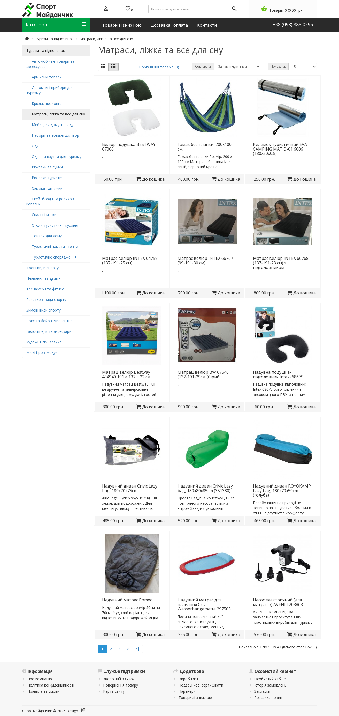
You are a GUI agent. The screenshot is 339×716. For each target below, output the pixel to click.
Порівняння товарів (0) (159, 66)
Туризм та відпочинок (54, 38)
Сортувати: (203, 66)
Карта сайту (114, 691)
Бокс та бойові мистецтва (49, 320)
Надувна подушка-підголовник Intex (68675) (279, 374)
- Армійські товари (44, 77)
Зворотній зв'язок (119, 678)
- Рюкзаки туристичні (46, 177)
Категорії (56, 24)
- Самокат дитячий (44, 188)
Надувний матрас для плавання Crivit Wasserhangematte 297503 (204, 604)
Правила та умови (43, 691)
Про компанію (39, 678)
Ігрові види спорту (42, 267)
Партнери (187, 691)
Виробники (188, 678)
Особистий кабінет (271, 678)
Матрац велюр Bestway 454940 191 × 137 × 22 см (126, 374)
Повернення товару (120, 685)
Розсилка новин (268, 697)
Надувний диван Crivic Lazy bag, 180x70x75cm (129, 488)
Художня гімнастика (43, 341)
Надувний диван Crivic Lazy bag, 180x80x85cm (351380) (205, 488)
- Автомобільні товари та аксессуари (50, 64)
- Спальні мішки (41, 214)
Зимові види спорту (43, 310)
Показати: (278, 66)
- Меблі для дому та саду (49, 124)
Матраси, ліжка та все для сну (106, 38)
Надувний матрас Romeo (127, 600)
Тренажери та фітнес (45, 288)
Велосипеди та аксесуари (48, 331)
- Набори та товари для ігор (52, 135)
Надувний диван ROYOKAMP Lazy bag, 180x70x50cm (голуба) (282, 490)
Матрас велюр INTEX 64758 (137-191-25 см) (130, 260)
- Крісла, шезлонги (44, 103)
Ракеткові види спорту (46, 299)
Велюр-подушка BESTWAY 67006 (129, 147)
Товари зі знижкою (195, 697)
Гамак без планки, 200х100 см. (205, 147)
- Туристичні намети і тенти (52, 246)
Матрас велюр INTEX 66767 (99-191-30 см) (205, 260)
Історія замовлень (270, 685)
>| (137, 648)
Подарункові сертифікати (201, 685)
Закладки (262, 691)
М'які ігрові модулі (42, 352)
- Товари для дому (44, 235)
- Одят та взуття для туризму (53, 156)
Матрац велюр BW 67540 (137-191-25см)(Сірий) (203, 374)
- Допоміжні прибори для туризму (49, 90)
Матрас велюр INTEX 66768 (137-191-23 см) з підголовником (281, 262)
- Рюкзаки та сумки (44, 167)
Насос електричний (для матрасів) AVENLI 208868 (278, 602)
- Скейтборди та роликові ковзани (50, 201)
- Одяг (33, 145)
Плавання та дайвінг (44, 278)
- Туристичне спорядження (51, 257)
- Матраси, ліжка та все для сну (55, 114)
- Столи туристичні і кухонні (52, 225)
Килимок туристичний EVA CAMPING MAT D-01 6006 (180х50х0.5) (280, 149)
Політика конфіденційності (50, 685)
